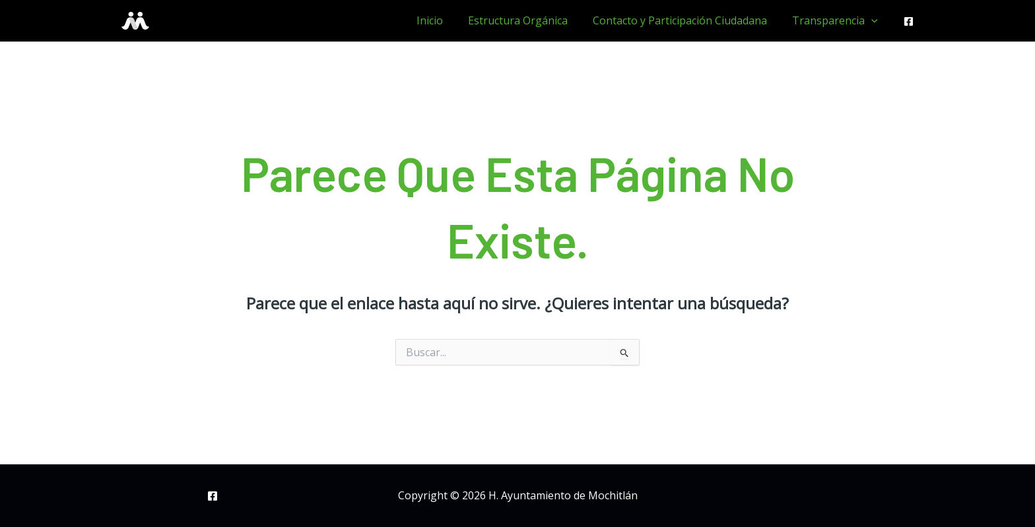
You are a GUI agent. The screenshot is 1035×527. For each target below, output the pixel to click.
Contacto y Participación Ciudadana (686, 20)
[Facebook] (909, 21)
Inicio (443, 20)
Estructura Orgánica (528, 20)
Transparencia (837, 20)
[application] (873, 20)
